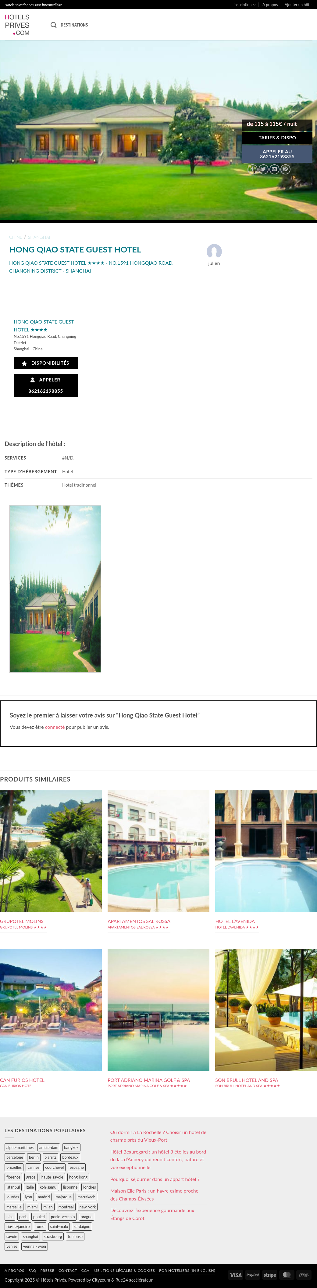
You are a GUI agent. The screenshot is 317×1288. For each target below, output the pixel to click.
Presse (47, 1270)
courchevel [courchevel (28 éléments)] (54, 1167)
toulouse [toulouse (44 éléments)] (75, 1236)
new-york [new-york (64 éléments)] (88, 1206)
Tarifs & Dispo (277, 137)
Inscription (244, 5)
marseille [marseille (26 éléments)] (14, 1206)
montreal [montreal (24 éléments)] (66, 1206)
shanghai (39, 237)
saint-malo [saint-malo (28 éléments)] (59, 1226)
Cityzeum (101, 1280)
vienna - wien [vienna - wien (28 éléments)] (34, 1246)
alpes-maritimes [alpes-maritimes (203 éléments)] (20, 1147)
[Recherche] (53, 24)
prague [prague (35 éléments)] (87, 1216)
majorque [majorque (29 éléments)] (63, 1196)
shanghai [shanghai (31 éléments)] (30, 1236)
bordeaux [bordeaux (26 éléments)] (70, 1157)
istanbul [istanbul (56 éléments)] (13, 1187)
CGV (85, 1270)
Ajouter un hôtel (298, 4)
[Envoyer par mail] (274, 169)
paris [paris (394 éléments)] (23, 1216)
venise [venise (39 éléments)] (11, 1246)
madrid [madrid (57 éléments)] (44, 1196)
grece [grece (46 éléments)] (31, 1177)
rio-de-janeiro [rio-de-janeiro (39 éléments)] (18, 1226)
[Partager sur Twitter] (263, 169)
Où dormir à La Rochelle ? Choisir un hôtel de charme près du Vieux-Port (158, 1136)
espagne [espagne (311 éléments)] (76, 1167)
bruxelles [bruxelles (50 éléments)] (14, 1167)
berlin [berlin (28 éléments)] (34, 1157)
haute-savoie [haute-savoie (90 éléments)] (52, 1177)
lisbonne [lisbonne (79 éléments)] (70, 1187)
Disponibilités (45, 363)
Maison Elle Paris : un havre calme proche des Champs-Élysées (154, 1194)
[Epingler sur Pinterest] (285, 169)
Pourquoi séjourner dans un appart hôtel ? (155, 1179)
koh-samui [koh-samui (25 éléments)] (48, 1187)
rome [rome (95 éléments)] (40, 1226)
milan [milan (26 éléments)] (47, 1206)
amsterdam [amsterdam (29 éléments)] (48, 1147)
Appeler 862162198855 (45, 385)
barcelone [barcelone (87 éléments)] (14, 1157)
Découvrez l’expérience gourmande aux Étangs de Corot (152, 1214)
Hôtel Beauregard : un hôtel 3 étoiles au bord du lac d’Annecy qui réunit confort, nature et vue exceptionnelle (158, 1159)
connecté (55, 727)
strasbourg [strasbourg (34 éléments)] (53, 1236)
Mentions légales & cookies (124, 1270)
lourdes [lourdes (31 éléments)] (12, 1196)
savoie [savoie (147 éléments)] (11, 1236)
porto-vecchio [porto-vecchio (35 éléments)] (63, 1216)
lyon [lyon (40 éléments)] (28, 1196)
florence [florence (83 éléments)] (13, 1177)
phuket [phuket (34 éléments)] (39, 1216)
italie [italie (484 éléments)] (30, 1187)
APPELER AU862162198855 (277, 154)
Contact (68, 1270)
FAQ (32, 1270)
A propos (270, 4)
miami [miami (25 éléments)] (32, 1206)
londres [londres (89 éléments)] (89, 1187)
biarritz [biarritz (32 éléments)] (50, 1157)
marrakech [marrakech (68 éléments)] (86, 1196)
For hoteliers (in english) (187, 1270)
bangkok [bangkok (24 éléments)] (71, 1147)
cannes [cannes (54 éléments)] (33, 1167)
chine (15, 237)
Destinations (74, 25)
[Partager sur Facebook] (253, 169)
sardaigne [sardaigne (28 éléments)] (82, 1226)
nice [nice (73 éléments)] (9, 1216)
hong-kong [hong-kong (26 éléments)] (78, 1177)
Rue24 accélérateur (134, 1280)
